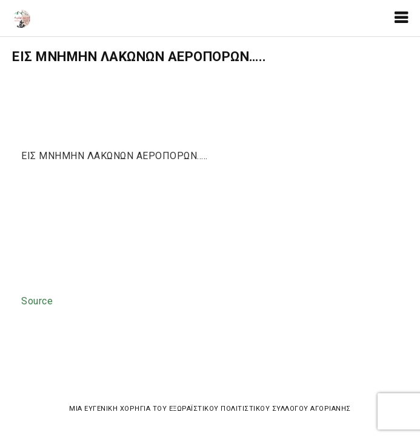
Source (37, 301)
